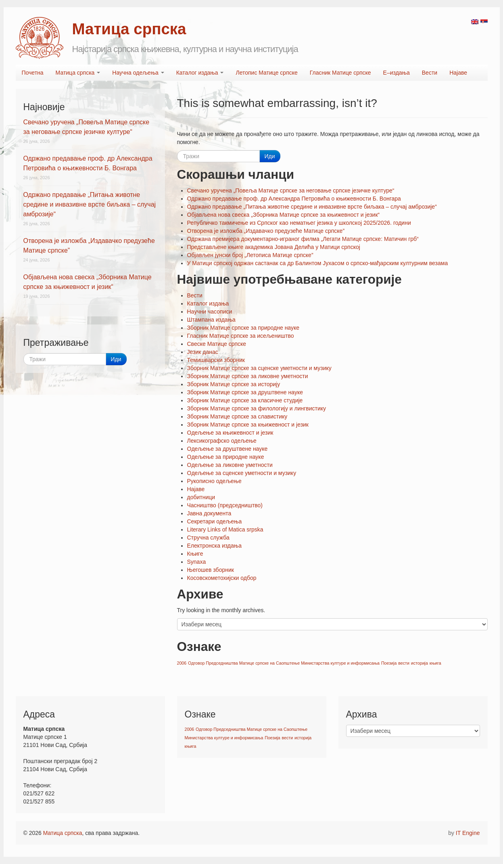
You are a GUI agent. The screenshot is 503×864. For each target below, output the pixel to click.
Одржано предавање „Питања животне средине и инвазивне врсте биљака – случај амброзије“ (312, 206)
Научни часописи (209, 311)
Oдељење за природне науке (225, 457)
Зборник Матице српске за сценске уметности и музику (259, 368)
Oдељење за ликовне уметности (230, 465)
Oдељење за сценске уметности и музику (241, 473)
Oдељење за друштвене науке (227, 449)
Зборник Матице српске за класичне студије (245, 400)
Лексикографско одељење (222, 440)
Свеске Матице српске (216, 344)
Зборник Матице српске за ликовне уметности (247, 376)
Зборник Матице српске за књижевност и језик (248, 424)
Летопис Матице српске (266, 72)
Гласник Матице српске (340, 72)
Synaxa (196, 562)
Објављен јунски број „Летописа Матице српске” (250, 255)
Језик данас (202, 352)
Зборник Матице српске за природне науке (243, 327)
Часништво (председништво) (225, 505)
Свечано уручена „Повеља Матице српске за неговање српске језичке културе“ (290, 190)
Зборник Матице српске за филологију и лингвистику (256, 408)
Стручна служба (208, 537)
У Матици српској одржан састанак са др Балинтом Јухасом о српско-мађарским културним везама (317, 263)
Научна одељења (138, 72)
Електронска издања (214, 545)
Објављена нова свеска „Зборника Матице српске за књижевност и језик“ (283, 214)
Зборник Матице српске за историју (233, 384)
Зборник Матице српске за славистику (237, 416)
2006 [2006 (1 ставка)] (182, 663)
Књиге (195, 553)
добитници (201, 497)
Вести (429, 72)
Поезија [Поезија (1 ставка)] (389, 663)
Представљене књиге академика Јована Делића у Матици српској (273, 247)
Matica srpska (39, 38)
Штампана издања (211, 319)
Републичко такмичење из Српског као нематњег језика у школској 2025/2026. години (299, 223)
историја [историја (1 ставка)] (419, 663)
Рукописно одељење (214, 481)
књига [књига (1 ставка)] (435, 663)
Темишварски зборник (216, 360)
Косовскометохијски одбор (222, 578)
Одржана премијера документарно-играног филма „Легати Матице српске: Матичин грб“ (303, 239)
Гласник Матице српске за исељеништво (240, 336)
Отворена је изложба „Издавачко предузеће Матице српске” (266, 231)
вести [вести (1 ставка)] (403, 663)
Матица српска (78, 72)
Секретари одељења (214, 521)
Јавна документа (209, 513)
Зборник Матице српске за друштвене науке (245, 392)
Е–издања (396, 72)
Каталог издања (200, 72)
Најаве (458, 72)
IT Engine (468, 833)
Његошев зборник (210, 570)
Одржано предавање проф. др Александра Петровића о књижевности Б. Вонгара (294, 198)
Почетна (33, 72)
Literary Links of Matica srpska (225, 529)
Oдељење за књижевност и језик (230, 432)
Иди (270, 156)
